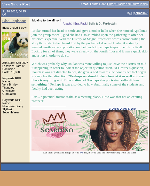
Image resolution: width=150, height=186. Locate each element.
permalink (140, 12)
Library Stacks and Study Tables (127, 3)
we (81, 152)
